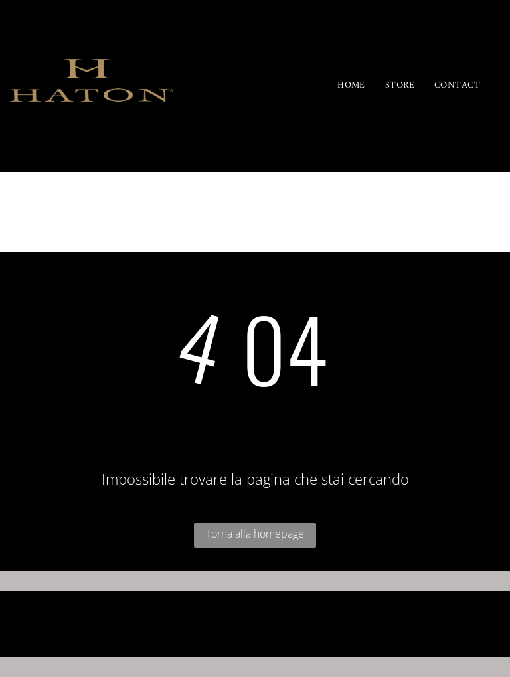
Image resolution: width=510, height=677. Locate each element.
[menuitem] (351, 85)
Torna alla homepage (255, 533)
